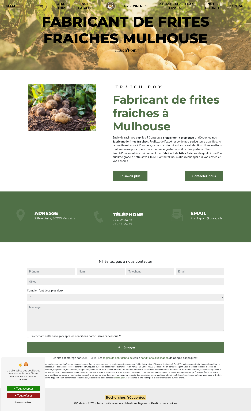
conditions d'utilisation (155, 354)
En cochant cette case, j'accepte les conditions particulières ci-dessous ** (76, 332)
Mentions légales (136, 403)
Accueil (12, 6)
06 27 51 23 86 (122, 227)
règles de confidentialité (118, 354)
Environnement (136, 6)
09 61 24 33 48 (122, 223)
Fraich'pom (34, 6)
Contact (237, 6)
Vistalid (81, 403)
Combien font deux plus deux (45, 286)
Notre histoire (59, 6)
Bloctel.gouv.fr (120, 374)
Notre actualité (212, 6)
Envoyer (129, 343)
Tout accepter (23, 388)
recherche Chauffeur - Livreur (176, 6)
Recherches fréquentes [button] (125, 398)
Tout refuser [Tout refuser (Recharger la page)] (23, 395)
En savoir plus (130, 176)
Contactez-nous (204, 176)
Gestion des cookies (164, 403)
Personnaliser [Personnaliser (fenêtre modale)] (23, 402)
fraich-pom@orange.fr (206, 214)
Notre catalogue (87, 6)
